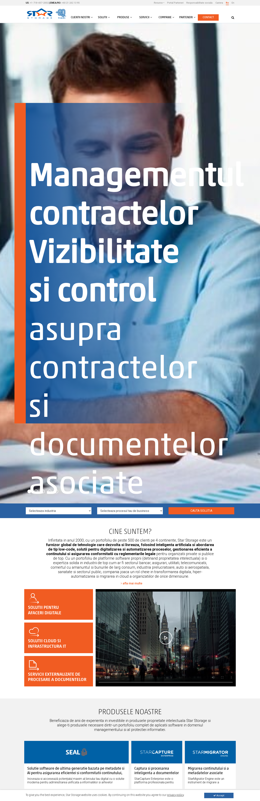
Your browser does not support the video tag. (166, 637)
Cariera (219, 3)
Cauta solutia (201, 510)
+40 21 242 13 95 (71, 3)
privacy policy (175, 795)
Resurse (158, 3)
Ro (227, 3)
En (233, 3)
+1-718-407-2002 (39, 3)
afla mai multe (131, 583)
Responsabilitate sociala (199, 3)
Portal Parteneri (175, 3)
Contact (208, 17)
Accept (218, 795)
